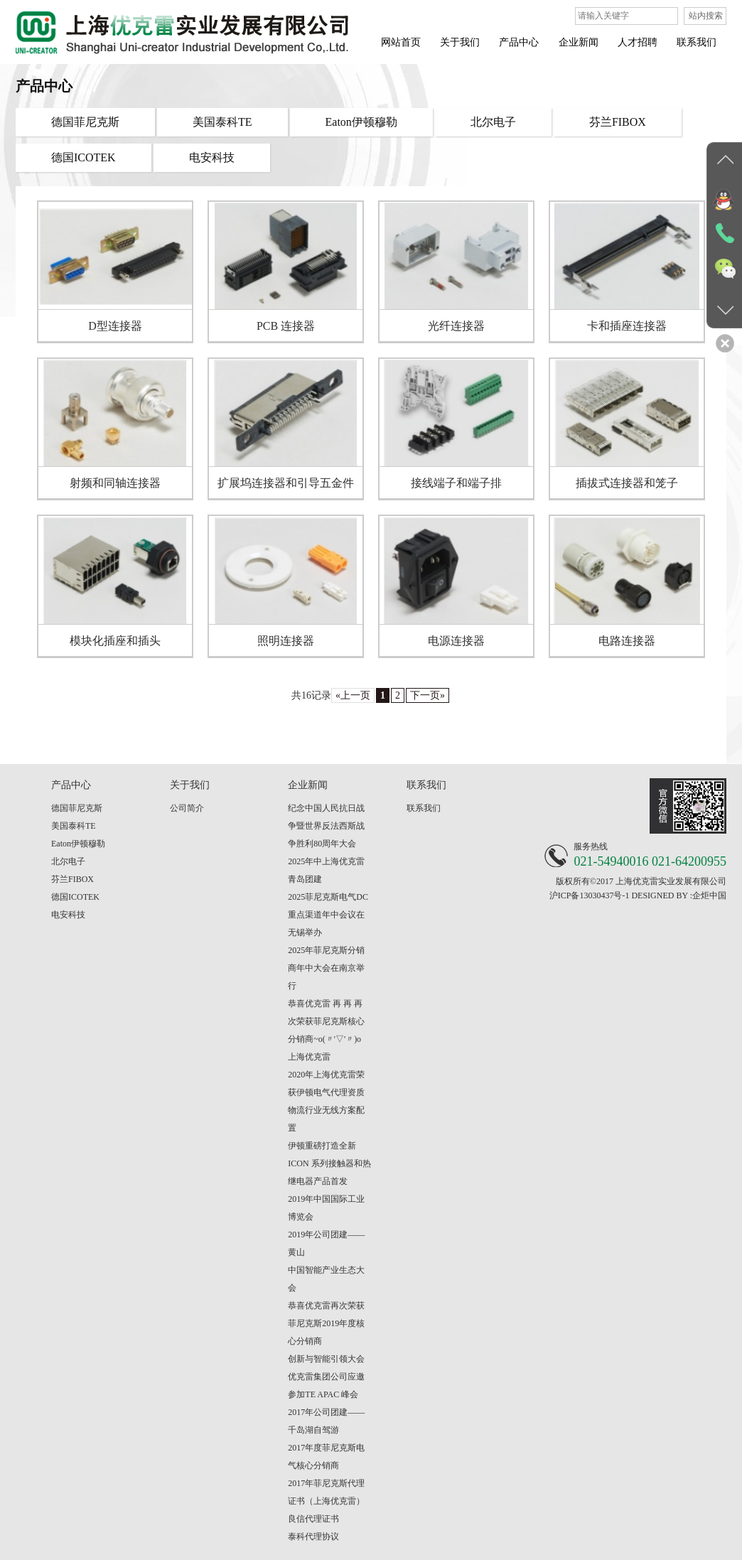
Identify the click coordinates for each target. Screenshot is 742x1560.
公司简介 (187, 808)
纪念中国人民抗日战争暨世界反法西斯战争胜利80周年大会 (326, 826)
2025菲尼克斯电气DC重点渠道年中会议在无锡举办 (328, 914)
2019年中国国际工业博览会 (326, 1208)
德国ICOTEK (75, 897)
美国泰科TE (73, 826)
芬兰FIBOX (72, 879)
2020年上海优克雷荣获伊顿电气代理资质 (326, 1083)
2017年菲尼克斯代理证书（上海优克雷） (326, 1492)
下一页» (427, 695)
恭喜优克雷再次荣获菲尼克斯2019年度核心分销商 (326, 1323)
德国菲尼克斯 (76, 808)
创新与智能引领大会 (326, 1359)
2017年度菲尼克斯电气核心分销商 (326, 1456)
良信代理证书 (313, 1519)
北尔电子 (68, 861)
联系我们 (424, 808)
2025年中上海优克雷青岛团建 (326, 870)
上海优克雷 (309, 1057)
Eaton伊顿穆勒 (78, 844)
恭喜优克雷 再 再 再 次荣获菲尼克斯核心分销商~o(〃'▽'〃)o (326, 1021)
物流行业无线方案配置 (326, 1119)
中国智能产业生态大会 (326, 1279)
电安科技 (68, 915)
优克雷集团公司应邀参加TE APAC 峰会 (326, 1385)
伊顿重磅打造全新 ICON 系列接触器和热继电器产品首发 (329, 1163)
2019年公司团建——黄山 (326, 1243)
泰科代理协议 (313, 1537)
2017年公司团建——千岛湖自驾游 (326, 1421)
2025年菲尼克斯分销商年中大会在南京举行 (326, 968)
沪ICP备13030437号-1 (589, 895)
